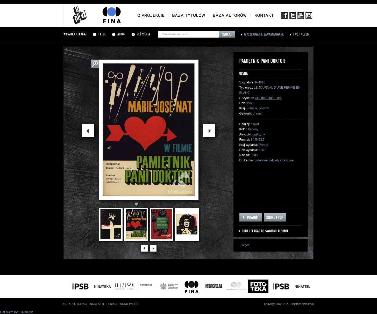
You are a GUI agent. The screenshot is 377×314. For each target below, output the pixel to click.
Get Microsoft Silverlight (16, 312)
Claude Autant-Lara (268, 98)
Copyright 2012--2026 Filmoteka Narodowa (289, 304)
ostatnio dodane (75, 304)
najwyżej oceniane (104, 304)
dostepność (129, 304)
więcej (246, 245)
